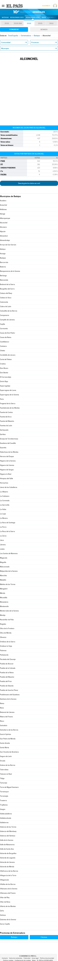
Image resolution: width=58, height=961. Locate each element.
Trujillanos (4, 805)
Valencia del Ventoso (7, 836)
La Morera (4, 518)
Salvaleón (3, 725)
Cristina (3, 364)
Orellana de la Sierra (7, 642)
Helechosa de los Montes (9, 452)
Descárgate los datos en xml (29, 183)
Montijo (2, 615)
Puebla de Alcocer (6, 664)
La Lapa (3, 514)
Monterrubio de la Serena (9, 611)
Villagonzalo (4, 880)
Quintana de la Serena (8, 699)
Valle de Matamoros (7, 845)
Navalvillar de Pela (7, 620)
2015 (40, 23)
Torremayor (4, 792)
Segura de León (6, 756)
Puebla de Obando (6, 686)
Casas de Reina (5, 337)
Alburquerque (5, 218)
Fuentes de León (6, 426)
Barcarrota (4, 262)
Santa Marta (4, 748)
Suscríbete (46, 6)
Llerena (3, 545)
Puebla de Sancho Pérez (9, 690)
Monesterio (4, 602)
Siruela (2, 761)
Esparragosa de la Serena (9, 395)
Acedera (3, 201)
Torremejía (4, 796)
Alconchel (3, 223)
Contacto (5, 958)
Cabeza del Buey (6, 293)
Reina (2, 703)
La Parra (3, 527)
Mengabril (3, 589)
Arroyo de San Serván (8, 245)
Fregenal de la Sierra (7, 403)
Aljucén (2, 231)
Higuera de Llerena (7, 465)
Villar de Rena (5, 902)
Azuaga (2, 254)
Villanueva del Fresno (8, 893)
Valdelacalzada (5, 818)
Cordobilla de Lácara (7, 355)
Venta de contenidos (15, 958)
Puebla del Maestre (7, 677)
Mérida (2, 593)
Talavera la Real (6, 774)
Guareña (3, 448)
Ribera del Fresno (6, 717)
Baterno (3, 267)
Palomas (3, 650)
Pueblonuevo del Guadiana (10, 695)
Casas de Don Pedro (7, 333)
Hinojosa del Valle (6, 478)
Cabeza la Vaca (5, 298)
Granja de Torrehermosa (9, 439)
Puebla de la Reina (7, 673)
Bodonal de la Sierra (7, 284)
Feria (2, 399)
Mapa (44, 17)
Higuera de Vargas (7, 470)
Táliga (2, 778)
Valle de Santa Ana (7, 849)
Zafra (2, 911)
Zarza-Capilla (5, 924)
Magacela (3, 558)
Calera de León (5, 306)
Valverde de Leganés (7, 858)
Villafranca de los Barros (9, 871)
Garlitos (3, 434)
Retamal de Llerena (7, 712)
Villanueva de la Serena (8, 889)
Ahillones (3, 209)
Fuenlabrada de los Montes (10, 408)
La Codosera (4, 496)
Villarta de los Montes (8, 906)
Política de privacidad (47, 958)
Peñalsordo (4, 655)
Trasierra (3, 800)
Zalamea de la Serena (8, 920)
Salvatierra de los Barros (9, 730)
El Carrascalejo (5, 377)
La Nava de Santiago (7, 523)
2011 (51, 23)
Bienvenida (4, 280)
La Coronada (4, 501)
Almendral (4, 236)
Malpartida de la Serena (9, 571)
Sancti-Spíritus (5, 734)
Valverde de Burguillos (8, 853)
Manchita (3, 575)
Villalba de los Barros (7, 884)
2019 (7, 23)
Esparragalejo (5, 386)
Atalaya (2, 249)
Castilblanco (4, 342)
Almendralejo (5, 240)
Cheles (2, 351)
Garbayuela (4, 430)
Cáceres (44, 937)
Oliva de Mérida (5, 633)
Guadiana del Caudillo (8, 443)
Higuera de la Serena (8, 461)
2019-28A (18, 23)
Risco (2, 721)
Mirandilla (3, 598)
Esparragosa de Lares (8, 390)
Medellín (3, 580)
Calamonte (4, 302)
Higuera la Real (5, 474)
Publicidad (27, 958)
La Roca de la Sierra (7, 531)
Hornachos (4, 483)
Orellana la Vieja (6, 646)
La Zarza (3, 536)
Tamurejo (3, 783)
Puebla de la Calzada (7, 668)
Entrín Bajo (4, 381)
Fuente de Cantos (6, 412)
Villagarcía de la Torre (8, 875)
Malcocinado (4, 567)
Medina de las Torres (7, 584)
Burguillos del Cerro (7, 289)
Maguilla (3, 562)
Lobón (2, 549)
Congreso (14, 29)
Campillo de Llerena (7, 320)
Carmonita (4, 329)
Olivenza (3, 637)
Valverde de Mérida (7, 867)
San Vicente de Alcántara (9, 752)
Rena (2, 708)
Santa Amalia (5, 743)
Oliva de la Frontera (7, 628)
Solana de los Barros (7, 765)
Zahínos (3, 915)
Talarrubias (4, 770)
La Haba (3, 509)
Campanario (4, 315)
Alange (2, 214)
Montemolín (4, 606)
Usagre (2, 809)
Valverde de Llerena (7, 862)
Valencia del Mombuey (8, 831)
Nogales (3, 624)
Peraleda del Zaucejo (8, 659)
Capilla (2, 324)
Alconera (3, 227)
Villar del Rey (5, 897)
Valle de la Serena (6, 840)
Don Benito (4, 373)
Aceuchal (3, 205)
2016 (29, 23)
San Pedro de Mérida (7, 739)
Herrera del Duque (7, 456)
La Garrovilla (4, 505)
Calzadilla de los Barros (8, 311)
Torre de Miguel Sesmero (9, 787)
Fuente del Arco (6, 417)
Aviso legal (35, 958)
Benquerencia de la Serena (10, 271)
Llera (2, 540)
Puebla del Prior (6, 681)
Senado (44, 29)
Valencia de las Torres (8, 827)
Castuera (3, 346)
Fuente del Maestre (7, 421)
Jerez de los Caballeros (8, 487)
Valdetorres (4, 822)
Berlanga (3, 276)
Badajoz (3, 258)
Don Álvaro (4, 368)
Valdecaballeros (6, 814)
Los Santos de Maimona (9, 553)
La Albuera (4, 492)
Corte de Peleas (6, 359)
